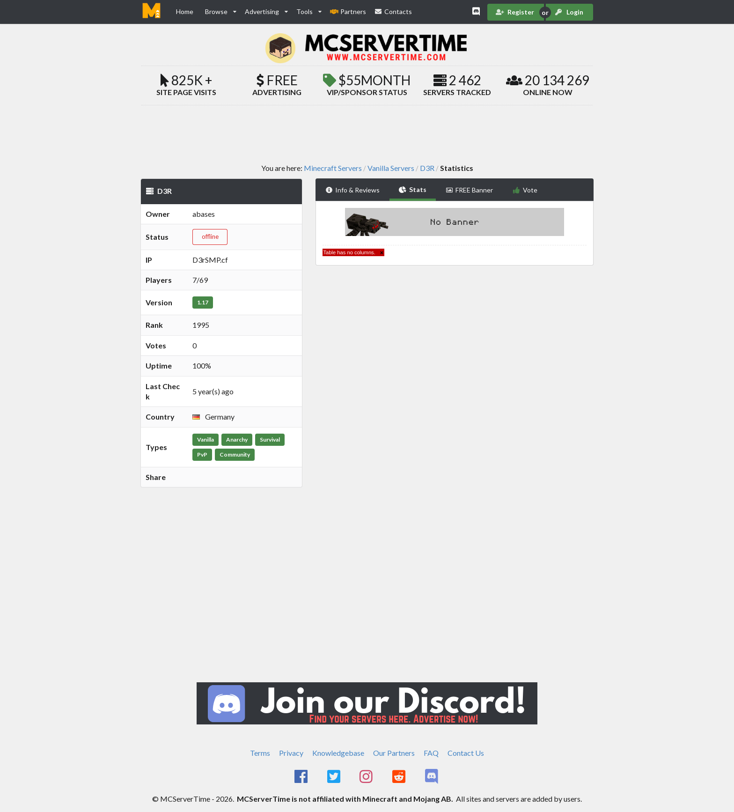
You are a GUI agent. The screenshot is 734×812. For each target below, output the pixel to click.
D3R (427, 168)
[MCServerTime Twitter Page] (334, 777)
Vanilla (205, 439)
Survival (270, 439)
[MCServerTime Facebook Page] (301, 777)
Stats (412, 189)
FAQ (431, 752)
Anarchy (237, 439)
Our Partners (394, 752)
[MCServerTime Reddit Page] (399, 777)
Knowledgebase (338, 752)
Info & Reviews (352, 190)
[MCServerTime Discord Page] (432, 777)
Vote (525, 190)
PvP (202, 454)
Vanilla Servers (390, 168)
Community (235, 454)
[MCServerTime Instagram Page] (367, 777)
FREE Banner (469, 190)
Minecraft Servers (333, 168)
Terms (260, 752)
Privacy (291, 752)
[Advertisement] (367, 134)
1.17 (202, 302)
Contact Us (466, 752)
